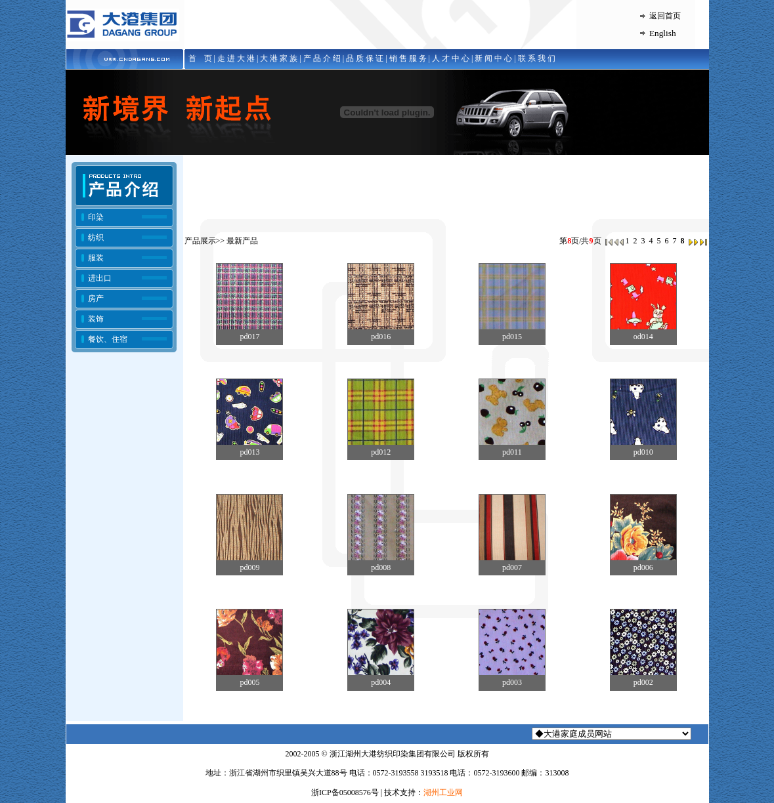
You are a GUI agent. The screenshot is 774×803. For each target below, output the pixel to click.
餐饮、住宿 (107, 339)
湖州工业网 (443, 792)
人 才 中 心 (450, 58)
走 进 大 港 (236, 58)
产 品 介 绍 (322, 58)
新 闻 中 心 (493, 58)
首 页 (198, 58)
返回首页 (665, 15)
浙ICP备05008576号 (345, 792)
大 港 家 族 (278, 58)
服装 (96, 257)
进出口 (100, 278)
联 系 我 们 (536, 58)
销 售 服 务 (408, 58)
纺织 (96, 237)
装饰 (96, 318)
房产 (96, 298)
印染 (96, 217)
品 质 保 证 (364, 58)
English (662, 33)
